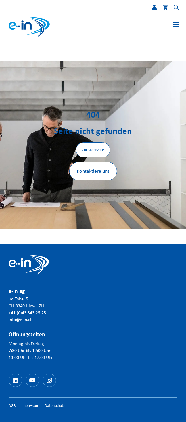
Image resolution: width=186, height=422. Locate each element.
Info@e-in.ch (20, 319)
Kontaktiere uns (93, 171)
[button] (173, 8)
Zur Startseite (93, 149)
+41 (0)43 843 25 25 (27, 312)
